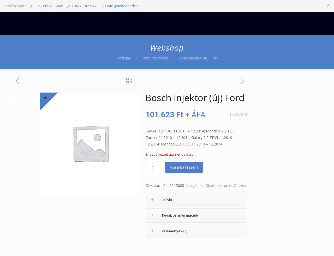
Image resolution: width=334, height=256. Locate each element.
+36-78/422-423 (85, 5)
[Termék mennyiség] (155, 167)
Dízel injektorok (154, 58)
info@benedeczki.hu (124, 5)
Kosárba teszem (184, 167)
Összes (240, 185)
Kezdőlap (123, 58)
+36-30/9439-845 (48, 5)
